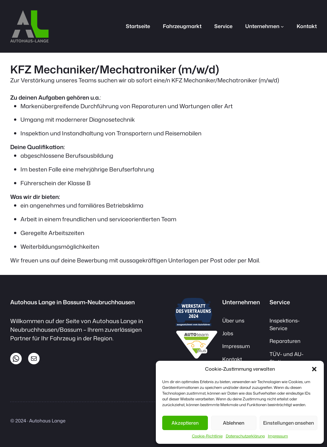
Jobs (227, 333)
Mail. (254, 260)
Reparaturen (285, 341)
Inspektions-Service (285, 324)
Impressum (278, 436)
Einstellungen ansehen (288, 423)
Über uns (233, 320)
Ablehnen (233, 423)
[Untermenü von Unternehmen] (282, 26)
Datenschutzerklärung (245, 436)
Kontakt (232, 359)
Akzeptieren (185, 423)
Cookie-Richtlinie (207, 436)
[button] (314, 369)
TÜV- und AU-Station (286, 357)
